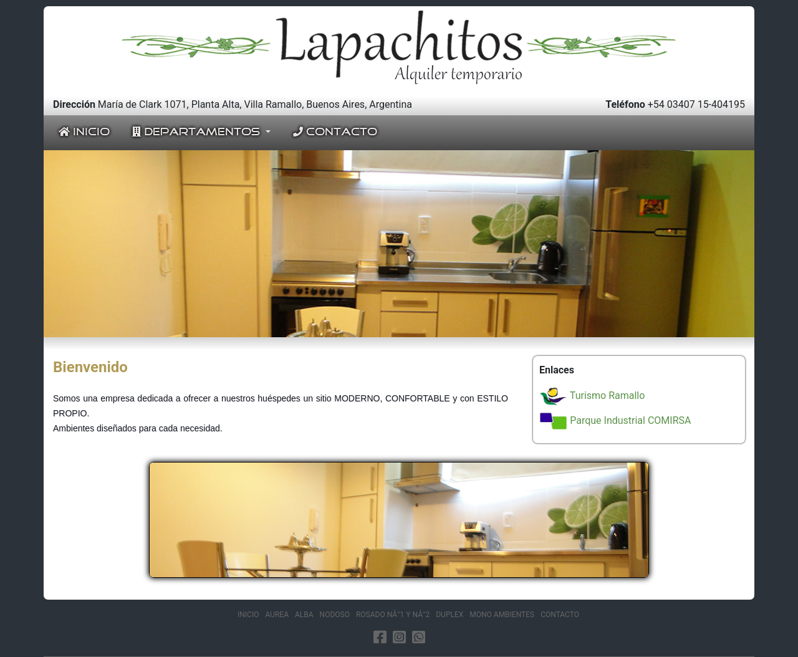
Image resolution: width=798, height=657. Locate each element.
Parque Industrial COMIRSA (615, 420)
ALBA (304, 614)
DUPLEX (449, 614)
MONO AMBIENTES (501, 614)
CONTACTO (335, 132)
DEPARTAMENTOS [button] (197, 132)
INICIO (84, 132)
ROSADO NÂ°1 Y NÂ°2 (393, 614)
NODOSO (335, 614)
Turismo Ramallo (592, 395)
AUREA (277, 614)
